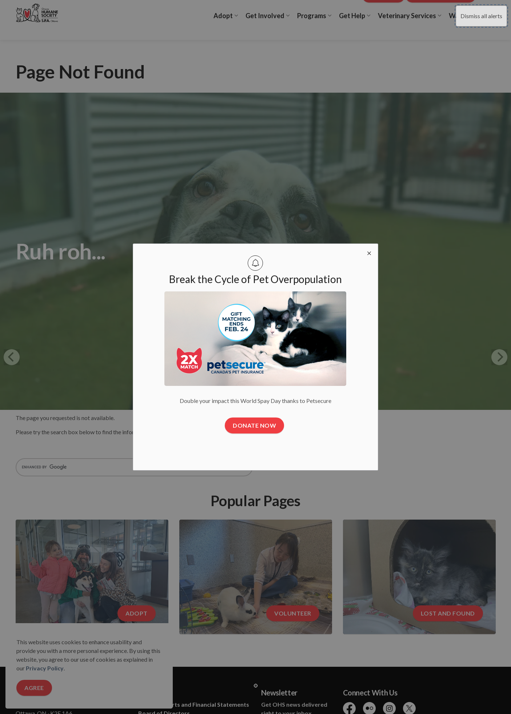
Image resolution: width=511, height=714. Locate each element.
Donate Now (254, 425)
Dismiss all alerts (481, 15)
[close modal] (369, 252)
